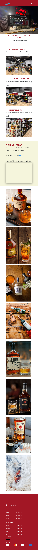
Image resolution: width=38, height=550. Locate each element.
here (20, 155)
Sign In (22, 23)
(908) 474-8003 (13, 504)
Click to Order (17, 23)
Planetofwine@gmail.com (15, 505)
